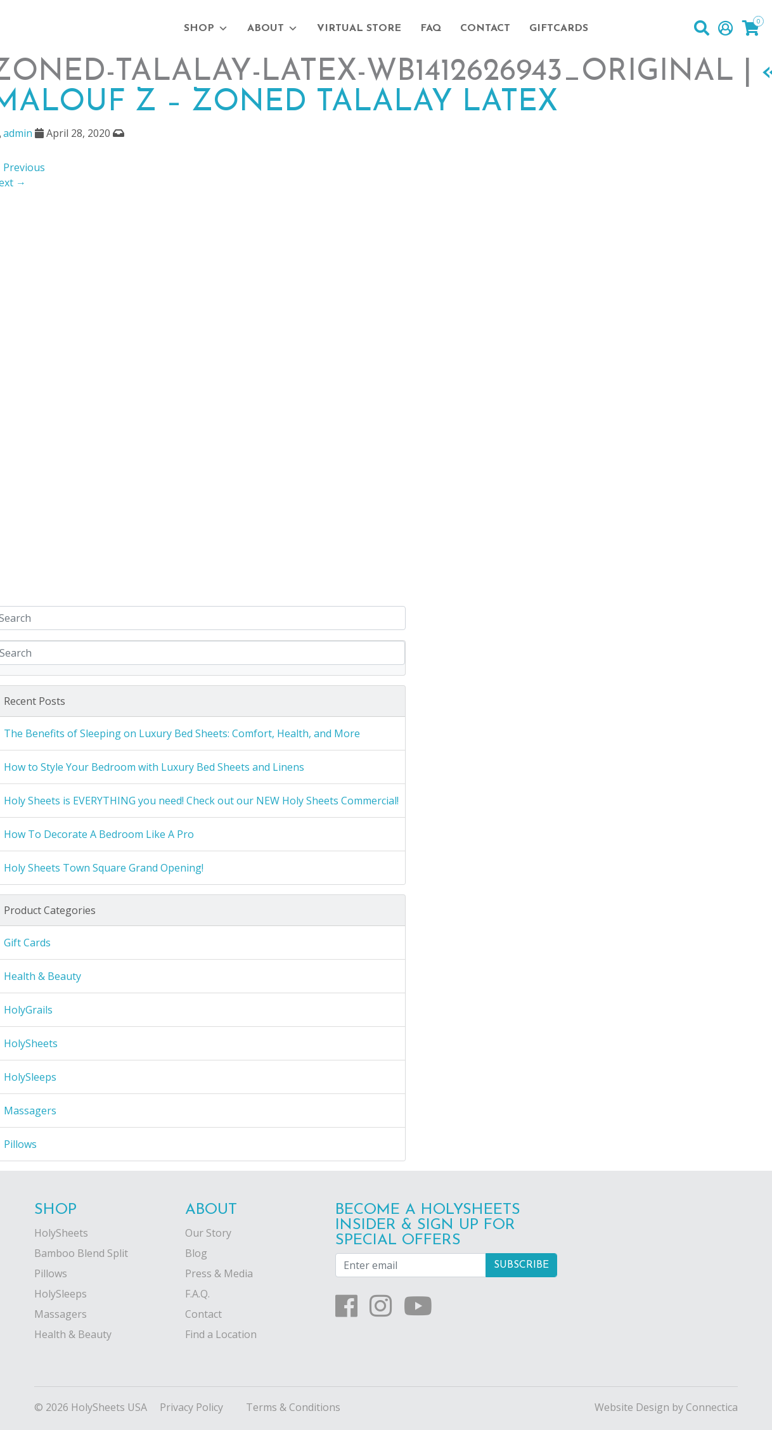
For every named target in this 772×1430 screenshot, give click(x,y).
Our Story (208, 1233)
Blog (196, 1253)
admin (17, 133)
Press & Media (219, 1273)
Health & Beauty (73, 1334)
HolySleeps (60, 1294)
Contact (485, 28)
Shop (206, 28)
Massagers (60, 1314)
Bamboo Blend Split (81, 1253)
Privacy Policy (191, 1407)
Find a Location (221, 1334)
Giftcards (558, 28)
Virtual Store (359, 28)
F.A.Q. (197, 1294)
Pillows (50, 1273)
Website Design (632, 1407)
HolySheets (61, 1233)
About (272, 28)
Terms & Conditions (293, 1407)
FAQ (430, 28)
